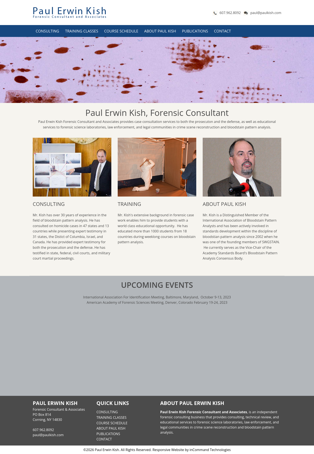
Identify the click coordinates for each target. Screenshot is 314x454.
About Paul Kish (160, 31)
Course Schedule (121, 31)
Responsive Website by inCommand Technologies (192, 449)
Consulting (47, 31)
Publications (195, 31)
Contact (222, 31)
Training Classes (81, 31)
